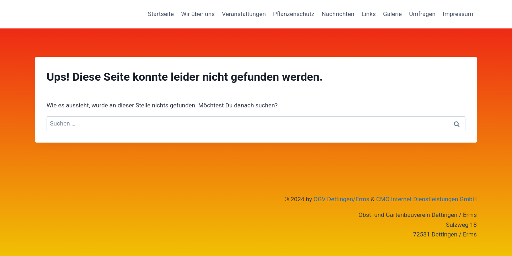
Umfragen (422, 13)
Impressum (458, 13)
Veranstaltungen (244, 13)
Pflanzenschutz (293, 13)
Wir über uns (198, 13)
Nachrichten (338, 13)
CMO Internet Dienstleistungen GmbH (426, 199)
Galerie (392, 13)
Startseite (161, 13)
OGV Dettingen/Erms (341, 199)
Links (369, 13)
